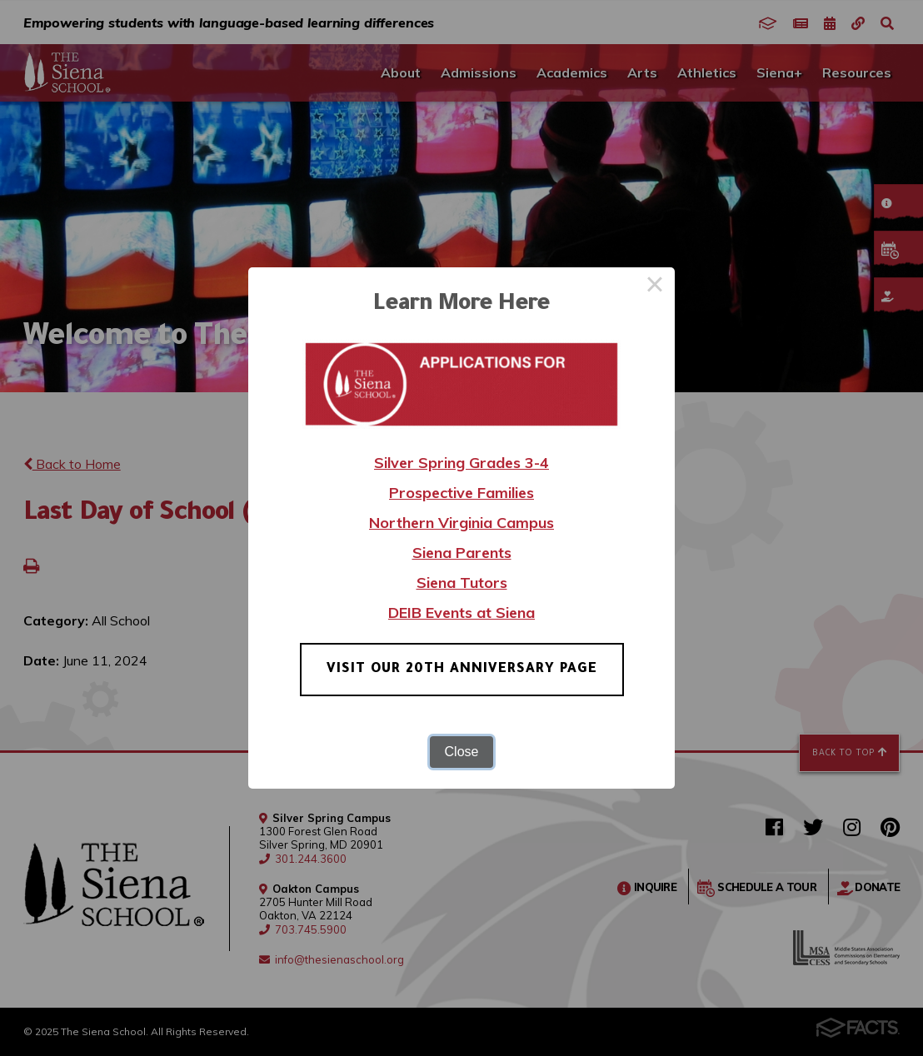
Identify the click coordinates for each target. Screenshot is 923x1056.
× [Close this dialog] (655, 287)
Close (462, 752)
